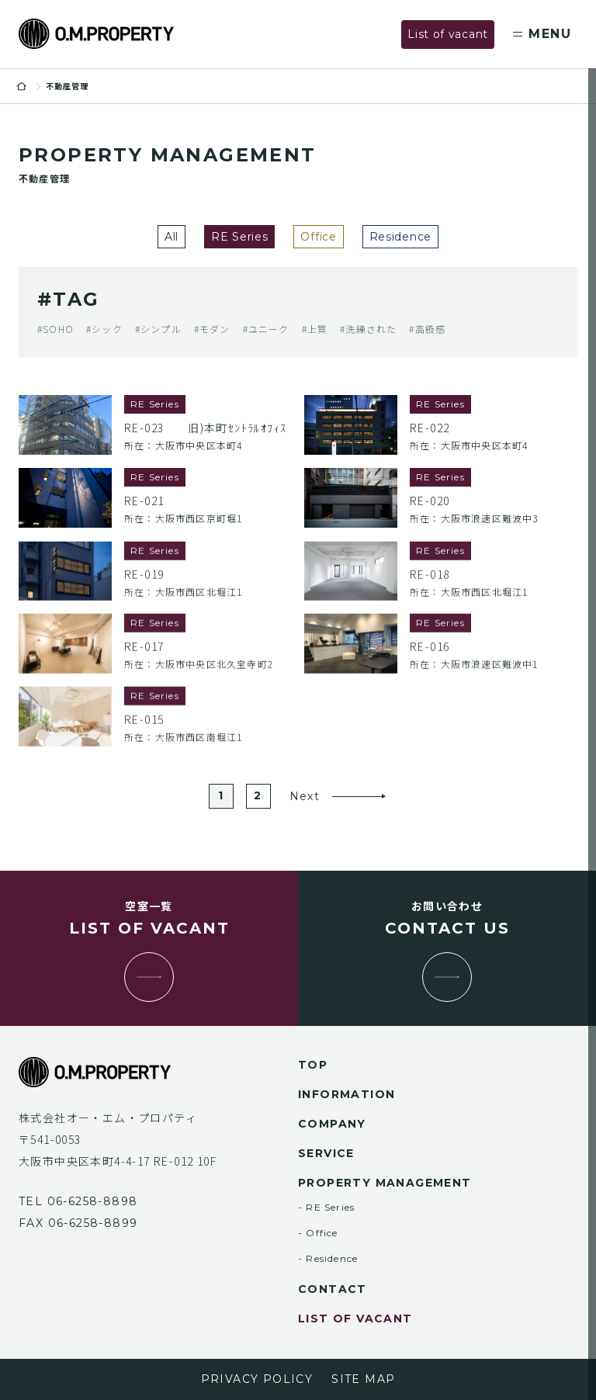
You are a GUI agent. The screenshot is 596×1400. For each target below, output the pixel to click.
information (346, 1094)
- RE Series (326, 1207)
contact (332, 1289)
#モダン (212, 328)
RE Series (239, 237)
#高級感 (427, 328)
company (332, 1124)
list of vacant (355, 1318)
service (326, 1153)
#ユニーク (266, 328)
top (312, 1065)
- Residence (328, 1258)
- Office (318, 1233)
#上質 (315, 328)
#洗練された (368, 328)
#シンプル (158, 328)
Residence (400, 237)
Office (318, 237)
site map (363, 1379)
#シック (104, 328)
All (171, 237)
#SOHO (55, 328)
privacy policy (257, 1379)
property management (385, 1183)
